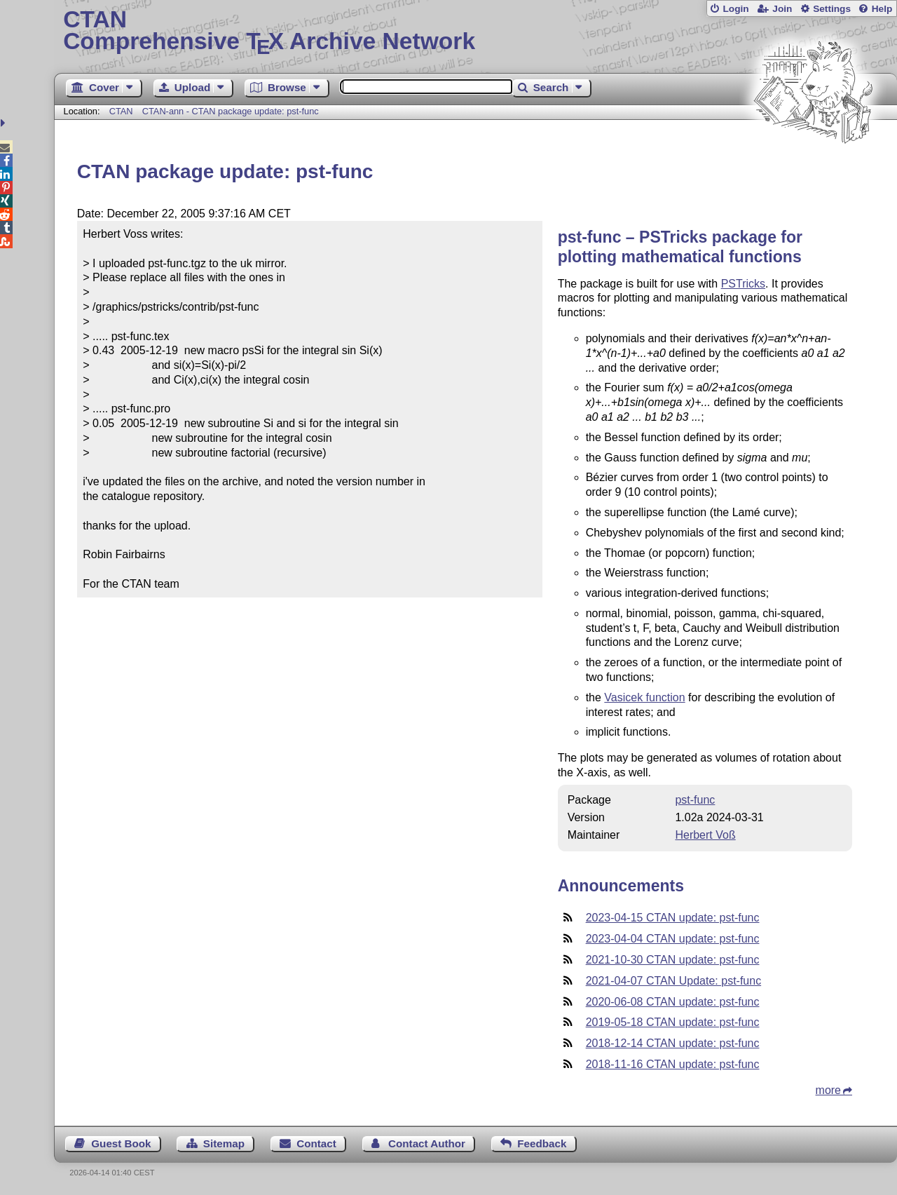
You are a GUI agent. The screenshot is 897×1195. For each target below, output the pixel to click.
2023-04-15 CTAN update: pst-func (673, 918)
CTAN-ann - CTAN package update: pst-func (230, 111)
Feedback (541, 1143)
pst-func (695, 800)
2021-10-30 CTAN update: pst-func (673, 960)
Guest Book (121, 1143)
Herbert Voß (705, 835)
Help (882, 9)
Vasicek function (644, 697)
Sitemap (224, 1143)
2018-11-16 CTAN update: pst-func (673, 1064)
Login (735, 9)
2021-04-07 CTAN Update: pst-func (674, 981)
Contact (316, 1143)
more (828, 1090)
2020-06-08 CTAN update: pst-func (673, 1002)
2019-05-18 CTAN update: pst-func (673, 1022)
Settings (832, 9)
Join (782, 9)
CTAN (121, 111)
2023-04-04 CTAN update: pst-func (673, 939)
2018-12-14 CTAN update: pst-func (673, 1043)
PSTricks (743, 284)
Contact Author (426, 1143)
